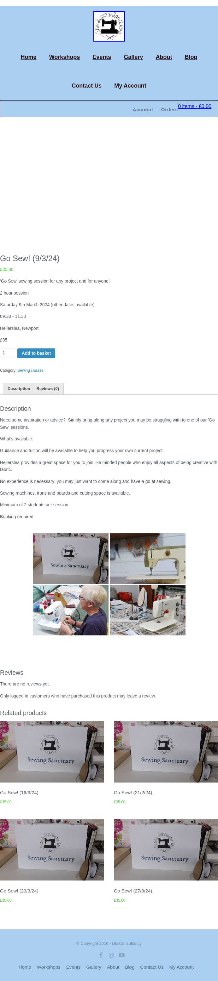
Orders (169, 109)
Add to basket (36, 353)
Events (101, 57)
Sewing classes (30, 370)
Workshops (64, 57)
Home (29, 57)
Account (143, 109)
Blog (191, 57)
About (164, 57)
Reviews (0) (48, 388)
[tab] (19, 388)
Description (19, 388)
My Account (130, 86)
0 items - (194, 106)
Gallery (133, 57)
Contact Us (87, 86)
